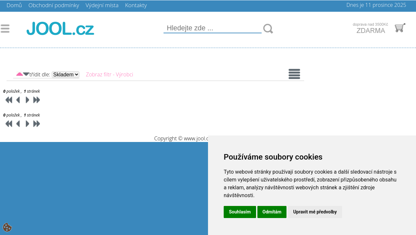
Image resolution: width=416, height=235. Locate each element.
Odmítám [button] (272, 211)
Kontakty (136, 5)
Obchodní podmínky (53, 5)
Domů (14, 5)
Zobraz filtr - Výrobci (109, 74)
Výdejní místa (102, 5)
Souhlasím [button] (240, 211)
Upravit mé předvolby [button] (315, 211)
